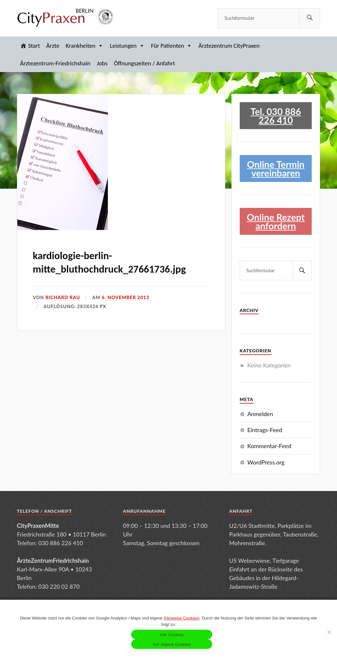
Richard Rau (62, 297)
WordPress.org (266, 462)
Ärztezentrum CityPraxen (229, 45)
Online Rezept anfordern (276, 221)
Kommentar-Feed (269, 445)
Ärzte (53, 45)
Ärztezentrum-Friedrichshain (55, 63)
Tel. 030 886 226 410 (276, 116)
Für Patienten (171, 45)
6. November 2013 (125, 297)
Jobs (102, 63)
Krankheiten (84, 45)
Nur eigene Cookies (172, 644)
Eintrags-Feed (264, 429)
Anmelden (260, 413)
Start (34, 45)
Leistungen (127, 45)
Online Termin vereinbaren (276, 168)
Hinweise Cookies (181, 618)
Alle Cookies (172, 634)
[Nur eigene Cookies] (329, 632)
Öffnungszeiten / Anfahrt (144, 63)
